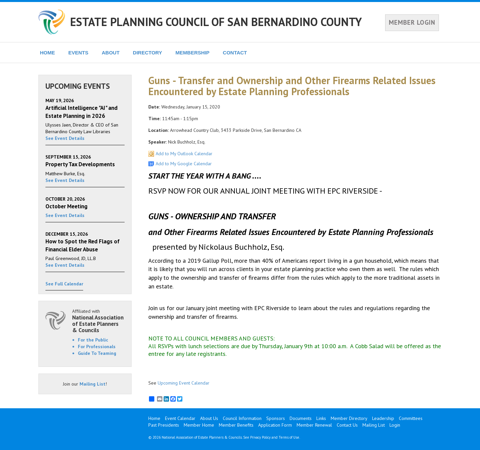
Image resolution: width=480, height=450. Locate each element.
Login (394, 425)
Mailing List (92, 384)
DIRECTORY (147, 52)
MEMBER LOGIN (412, 22)
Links (321, 418)
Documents (301, 418)
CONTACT (235, 52)
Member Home (199, 425)
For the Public (93, 340)
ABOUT (111, 52)
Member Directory (349, 418)
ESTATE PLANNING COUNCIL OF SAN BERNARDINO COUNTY (216, 21)
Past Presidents (163, 425)
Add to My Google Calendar (184, 164)
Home (154, 418)
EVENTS (78, 52)
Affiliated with (98, 320)
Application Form (275, 425)
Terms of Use (289, 437)
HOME (47, 52)
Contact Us (347, 425)
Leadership (383, 418)
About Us (209, 418)
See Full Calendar (64, 284)
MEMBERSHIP (192, 52)
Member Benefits (236, 425)
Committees (411, 418)
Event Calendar (180, 418)
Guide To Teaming (97, 353)
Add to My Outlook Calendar (184, 154)
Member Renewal (314, 425)
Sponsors (275, 418)
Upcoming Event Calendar (183, 383)
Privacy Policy (260, 437)
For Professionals (97, 347)
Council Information (242, 418)
